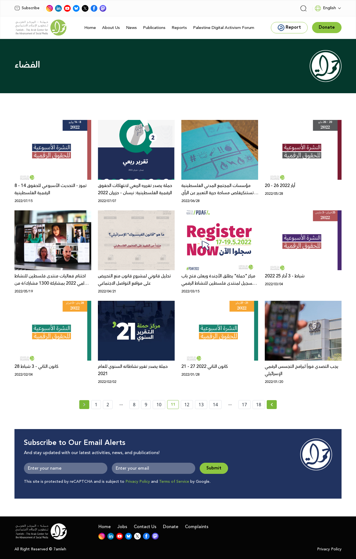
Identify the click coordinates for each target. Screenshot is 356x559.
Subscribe (26, 8)
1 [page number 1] (96, 405)
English (325, 8)
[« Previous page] (84, 404)
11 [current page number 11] (175, 405)
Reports (179, 27)
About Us (111, 27)
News (131, 27)
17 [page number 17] (244, 405)
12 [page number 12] (186, 405)
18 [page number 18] (258, 405)
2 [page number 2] (108, 405)
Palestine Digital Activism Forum (223, 27)
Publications (154, 27)
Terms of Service (174, 482)
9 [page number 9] (146, 405)
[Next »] (272, 404)
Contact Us (145, 526)
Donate (170, 526)
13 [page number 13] (201, 405)
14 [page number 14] (215, 405)
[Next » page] (272, 404)
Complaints (196, 526)
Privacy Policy (137, 482)
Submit (213, 468)
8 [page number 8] (134, 405)
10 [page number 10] (158, 405)
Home (90, 27)
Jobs (122, 526)
